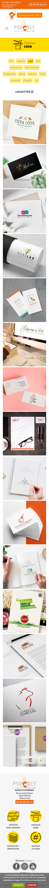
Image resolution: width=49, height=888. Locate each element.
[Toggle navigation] (6, 28)
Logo (30, 61)
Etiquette (27, 80)
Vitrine (42, 74)
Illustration (15, 80)
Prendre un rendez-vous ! (30, 15)
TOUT (11, 61)
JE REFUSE (31, 885)
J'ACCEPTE (18, 885)
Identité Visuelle (32, 67)
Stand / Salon (16, 67)
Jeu (36, 80)
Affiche (22, 74)
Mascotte (32, 74)
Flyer (38, 61)
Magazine (21, 61)
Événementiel (10, 74)
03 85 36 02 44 (38, 4)
